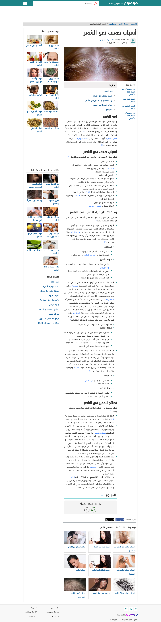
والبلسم (77, 368)
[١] (102, 144)
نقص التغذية (111, 138)
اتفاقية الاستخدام (31, 612)
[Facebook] (136, 609)
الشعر (84, 132)
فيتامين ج (74, 286)
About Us (55, 616)
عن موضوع (55, 607)
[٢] (69, 156)
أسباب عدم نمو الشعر (129, 100)
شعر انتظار (54, 282)
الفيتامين (76, 313)
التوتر (88, 192)
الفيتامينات (110, 168)
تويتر (112, 520)
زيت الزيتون (104, 267)
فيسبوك (121, 520)
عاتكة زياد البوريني (107, 39)
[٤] (110, 411)
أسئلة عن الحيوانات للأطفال (48, 323)
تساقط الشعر (75, 232)
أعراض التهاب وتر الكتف (49, 309)
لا (86, 510)
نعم (93, 510)
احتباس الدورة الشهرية (49, 300)
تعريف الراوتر (53, 296)
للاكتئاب (77, 195)
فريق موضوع (32, 616)
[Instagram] (126, 609)
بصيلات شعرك (100, 433)
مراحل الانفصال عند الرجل (49, 318)
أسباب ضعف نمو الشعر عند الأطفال (128, 91)
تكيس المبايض (95, 206)
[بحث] (95, 3)
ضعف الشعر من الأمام (128, 107)
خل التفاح (89, 380)
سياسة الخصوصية (52, 612)
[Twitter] (131, 609)
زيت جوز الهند (89, 255)
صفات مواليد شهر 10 (50, 286)
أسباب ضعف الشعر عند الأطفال (130, 115)
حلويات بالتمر (54, 314)
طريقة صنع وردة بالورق (49, 291)
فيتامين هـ (110, 299)
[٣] (90, 370)
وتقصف (93, 467)
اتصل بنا (34, 607)
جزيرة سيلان (54, 305)
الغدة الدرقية (82, 138)
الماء (112, 419)
